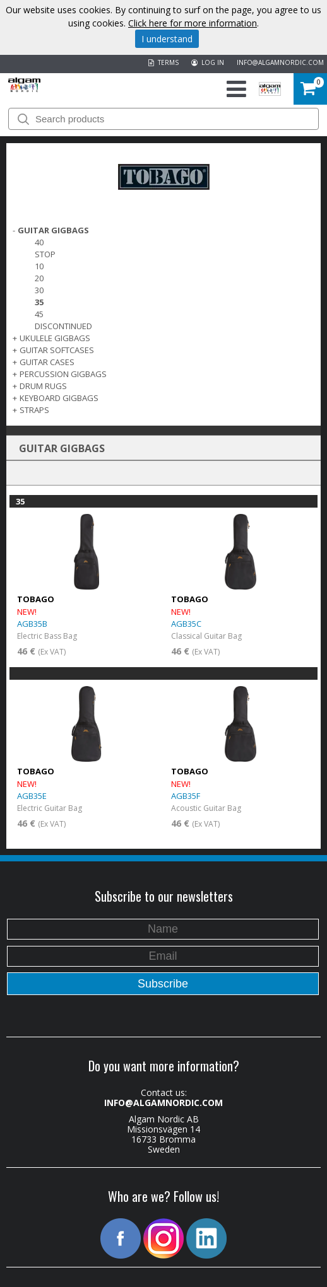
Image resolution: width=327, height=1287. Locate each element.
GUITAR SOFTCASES (57, 350)
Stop (45, 254)
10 (39, 266)
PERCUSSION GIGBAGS (63, 374)
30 (39, 290)
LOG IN (207, 62)
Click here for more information (192, 23)
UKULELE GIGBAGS (55, 338)
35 (39, 302)
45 (39, 314)
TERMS (163, 62)
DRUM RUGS (43, 386)
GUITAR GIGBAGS (53, 230)
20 (39, 278)
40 (39, 242)
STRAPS (34, 410)
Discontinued (63, 326)
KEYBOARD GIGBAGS (59, 398)
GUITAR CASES (47, 362)
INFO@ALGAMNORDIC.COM (280, 62)
